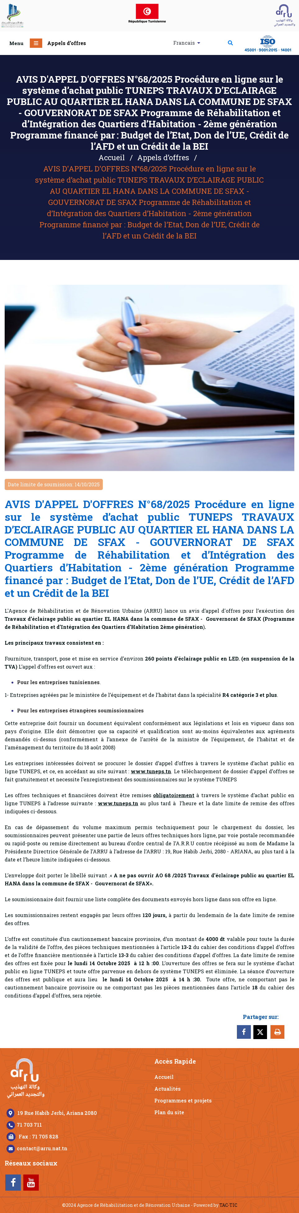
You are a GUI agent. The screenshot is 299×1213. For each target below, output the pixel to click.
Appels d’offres (66, 43)
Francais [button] (184, 42)
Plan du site (169, 1112)
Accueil (111, 157)
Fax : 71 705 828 (38, 1136)
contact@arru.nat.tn (42, 1148)
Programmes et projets (183, 1100)
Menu (16, 43)
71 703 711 (29, 1124)
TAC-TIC (228, 1205)
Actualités (167, 1088)
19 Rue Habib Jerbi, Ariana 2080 (57, 1113)
